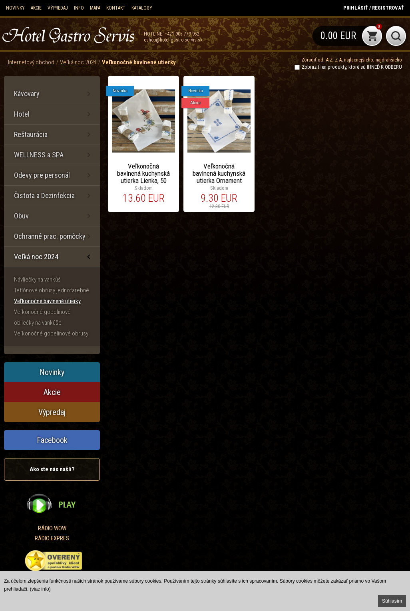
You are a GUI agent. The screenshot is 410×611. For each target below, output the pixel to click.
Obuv (21, 216)
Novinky (15, 8)
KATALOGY (141, 8)
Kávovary (27, 93)
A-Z (328, 60)
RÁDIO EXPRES (52, 538)
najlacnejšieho (358, 60)
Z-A (338, 60)
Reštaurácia (31, 134)
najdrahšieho (388, 60)
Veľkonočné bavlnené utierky (139, 62)
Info (79, 8)
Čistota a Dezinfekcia (44, 195)
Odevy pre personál (42, 175)
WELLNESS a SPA (39, 155)
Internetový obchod (31, 62)
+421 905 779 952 (182, 34)
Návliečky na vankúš (37, 279)
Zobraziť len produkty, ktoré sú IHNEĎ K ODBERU (352, 67)
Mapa (95, 8)
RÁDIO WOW (52, 528)
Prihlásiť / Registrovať (373, 8)
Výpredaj (58, 8)
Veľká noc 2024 (78, 62)
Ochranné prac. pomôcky (50, 236)
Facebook (52, 440)
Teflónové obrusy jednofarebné (51, 290)
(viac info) (40, 589)
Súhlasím (392, 601)
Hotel (22, 114)
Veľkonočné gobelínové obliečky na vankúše (42, 317)
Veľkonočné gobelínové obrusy (51, 333)
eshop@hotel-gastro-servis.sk (173, 40)
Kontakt (115, 8)
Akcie (36, 8)
